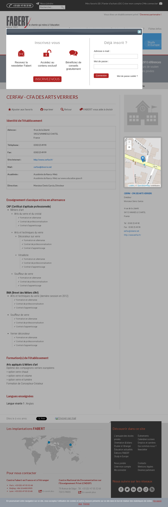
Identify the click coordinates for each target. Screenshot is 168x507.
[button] (139, 31)
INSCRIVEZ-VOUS (47, 79)
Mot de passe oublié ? (127, 76)
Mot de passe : (101, 61)
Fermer (86, 504)
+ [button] (129, 142)
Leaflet (131, 186)
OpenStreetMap (143, 186)
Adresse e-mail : (102, 51)
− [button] (129, 147)
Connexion (101, 75)
